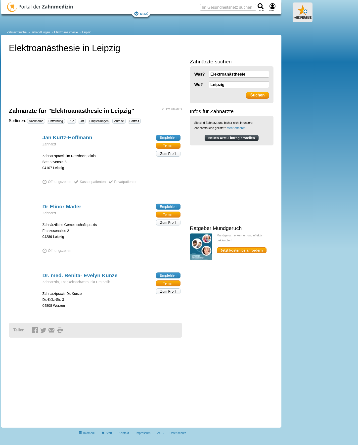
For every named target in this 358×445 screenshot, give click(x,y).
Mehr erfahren (236, 128)
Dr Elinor (62, 206)
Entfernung (55, 121)
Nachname (36, 121)
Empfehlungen (99, 121)
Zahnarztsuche (17, 32)
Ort (82, 121)
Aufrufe (119, 121)
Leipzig (86, 32)
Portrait (134, 121)
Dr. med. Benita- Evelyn (80, 275)
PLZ (71, 121)
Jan (67, 137)
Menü (141, 13)
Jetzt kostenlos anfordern (242, 250)
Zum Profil (168, 154)
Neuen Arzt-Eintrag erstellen (231, 138)
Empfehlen (168, 137)
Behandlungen (40, 32)
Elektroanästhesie (66, 32)
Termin (168, 145)
